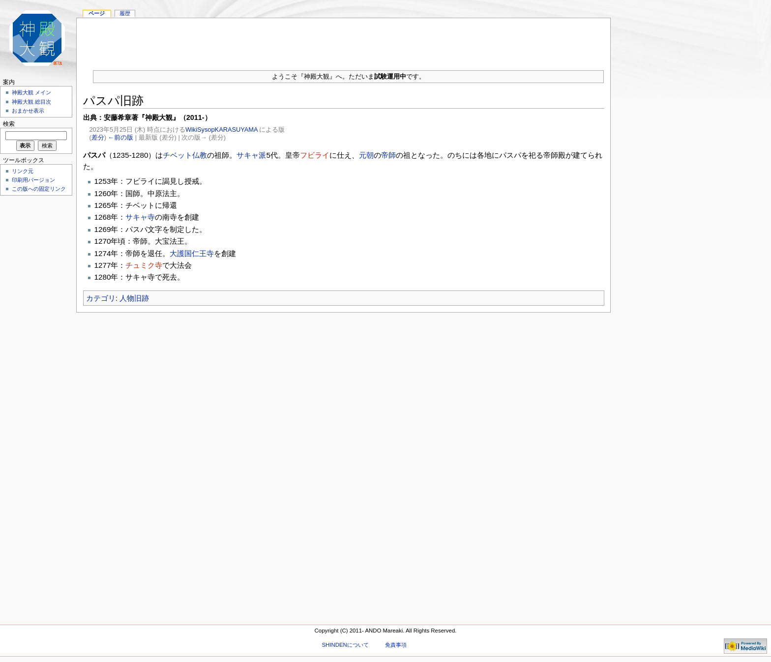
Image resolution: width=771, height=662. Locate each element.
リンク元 (22, 171)
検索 (9, 124)
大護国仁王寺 (192, 253)
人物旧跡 (134, 298)
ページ (97, 13)
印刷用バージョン (33, 180)
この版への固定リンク (39, 189)
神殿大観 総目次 (31, 102)
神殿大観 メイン (31, 92)
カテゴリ (101, 298)
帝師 (388, 155)
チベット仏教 (185, 155)
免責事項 (396, 645)
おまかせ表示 (28, 111)
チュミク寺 (143, 265)
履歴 (124, 13)
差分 (97, 137)
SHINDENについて (345, 645)
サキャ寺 (140, 217)
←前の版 (121, 137)
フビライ (314, 155)
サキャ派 (251, 155)
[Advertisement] (344, 40)
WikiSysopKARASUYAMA (221, 129)
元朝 (366, 155)
